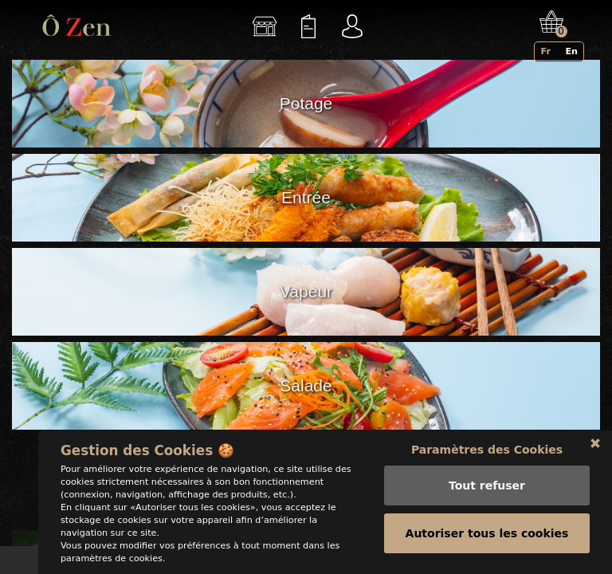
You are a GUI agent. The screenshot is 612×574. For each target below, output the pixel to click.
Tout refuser (487, 485)
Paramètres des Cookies (487, 449)
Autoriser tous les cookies (487, 533)
